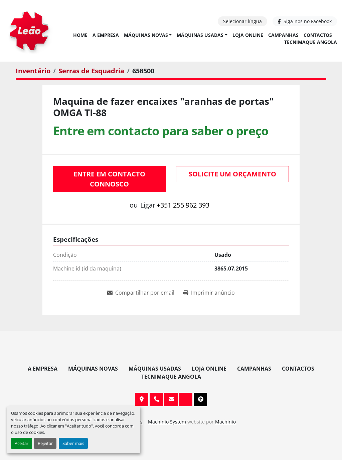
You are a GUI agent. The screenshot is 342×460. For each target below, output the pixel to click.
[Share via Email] (141, 292)
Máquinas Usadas (200, 35)
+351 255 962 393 (183, 205)
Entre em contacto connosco (109, 178)
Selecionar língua (242, 21)
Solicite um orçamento (232, 173)
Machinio (225, 421)
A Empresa (106, 35)
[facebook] (305, 21)
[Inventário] (33, 70)
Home (80, 35)
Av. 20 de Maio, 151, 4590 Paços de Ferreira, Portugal (141, 399)
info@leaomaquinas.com (171, 399)
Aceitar (21, 443)
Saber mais (73, 443)
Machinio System (167, 421)
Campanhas (283, 35)
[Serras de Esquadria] (91, 70)
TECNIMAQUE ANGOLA (310, 42)
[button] (148, 35)
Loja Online (247, 35)
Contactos (318, 35)
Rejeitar (45, 443)
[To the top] (200, 399)
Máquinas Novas (146, 35)
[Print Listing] (209, 292)
